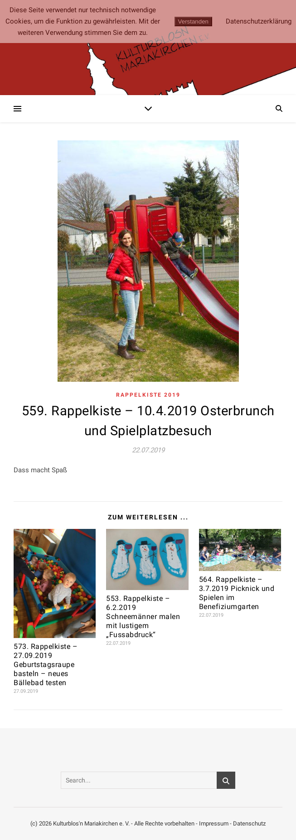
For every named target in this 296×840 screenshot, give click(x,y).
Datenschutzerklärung (258, 21)
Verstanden (193, 21)
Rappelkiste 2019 (148, 395)
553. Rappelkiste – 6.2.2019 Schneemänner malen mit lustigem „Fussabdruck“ (143, 616)
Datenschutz (249, 823)
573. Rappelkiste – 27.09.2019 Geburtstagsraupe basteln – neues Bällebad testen (46, 664)
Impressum (213, 823)
